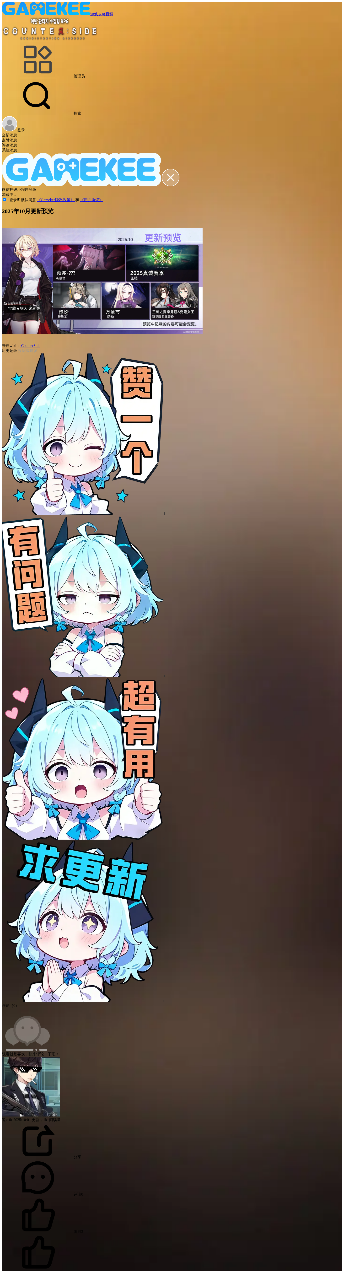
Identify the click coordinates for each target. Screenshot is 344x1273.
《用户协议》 (91, 200)
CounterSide (30, 346)
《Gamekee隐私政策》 (56, 200)
